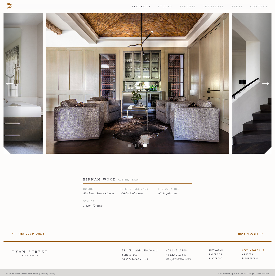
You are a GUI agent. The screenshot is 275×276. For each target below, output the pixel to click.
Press (237, 6)
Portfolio (250, 258)
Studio (165, 6)
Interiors (213, 6)
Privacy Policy (48, 273)
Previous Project (28, 233)
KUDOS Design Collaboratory (253, 273)
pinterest (215, 258)
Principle (231, 273)
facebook (215, 254)
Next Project (250, 233)
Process (187, 6)
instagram (216, 250)
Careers (247, 254)
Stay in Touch (253, 250)
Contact (259, 6)
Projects (141, 6)
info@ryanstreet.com (178, 259)
